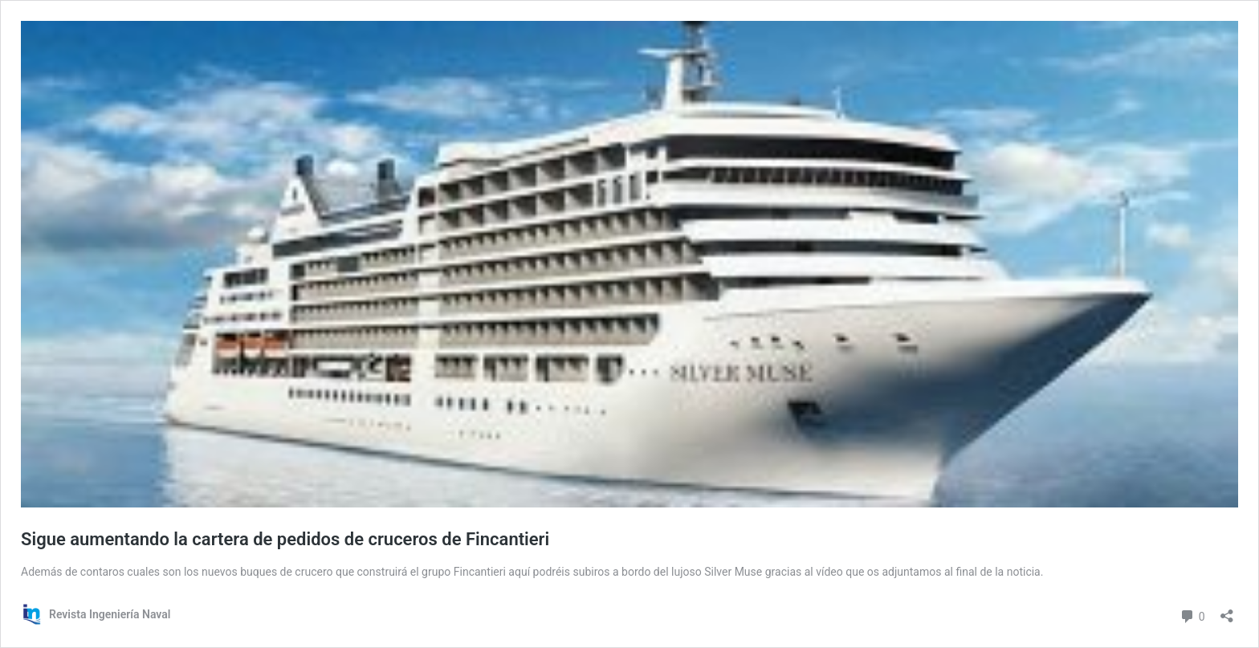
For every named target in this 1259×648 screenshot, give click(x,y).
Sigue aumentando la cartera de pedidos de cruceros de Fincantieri (285, 539)
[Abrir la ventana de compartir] (1227, 610)
